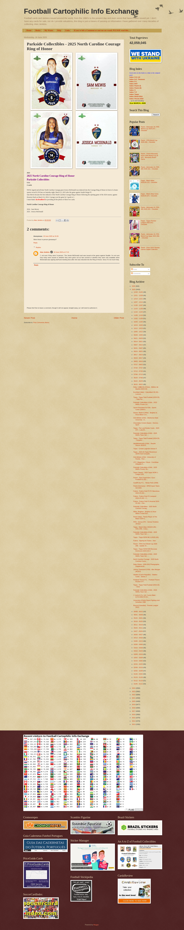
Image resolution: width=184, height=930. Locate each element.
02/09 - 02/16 (138, 667)
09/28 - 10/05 (138, 335)
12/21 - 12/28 (138, 295)
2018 (134, 708)
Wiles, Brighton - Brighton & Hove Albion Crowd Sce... (144, 512)
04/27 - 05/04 (138, 631)
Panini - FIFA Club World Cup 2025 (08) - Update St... (145, 544)
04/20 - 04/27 (138, 634)
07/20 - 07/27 (138, 368)
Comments (136, 273)
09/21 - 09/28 (138, 338)
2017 (134, 711)
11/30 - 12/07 (138, 305)
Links (67, 30)
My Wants (48, 30)
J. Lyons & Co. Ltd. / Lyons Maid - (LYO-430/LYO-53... (144, 596)
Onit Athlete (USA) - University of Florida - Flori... (144, 458)
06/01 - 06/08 (138, 615)
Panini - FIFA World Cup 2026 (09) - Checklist (149, 141)
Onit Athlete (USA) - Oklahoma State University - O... (145, 418)
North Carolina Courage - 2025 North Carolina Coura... (146, 560)
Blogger (96, 925)
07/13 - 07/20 (138, 371)
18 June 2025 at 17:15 (61, 252)
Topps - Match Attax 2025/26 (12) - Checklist (149, 181)
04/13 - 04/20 (138, 638)
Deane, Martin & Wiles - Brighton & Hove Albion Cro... (145, 413)
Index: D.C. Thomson (137, 79)
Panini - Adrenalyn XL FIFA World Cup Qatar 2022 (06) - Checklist (150, 236)
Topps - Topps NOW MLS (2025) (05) (146, 537)
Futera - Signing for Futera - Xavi (144, 540)
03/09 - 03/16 (138, 654)
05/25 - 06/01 (138, 618)
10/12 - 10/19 (138, 328)
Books (38, 30)
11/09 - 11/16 (138, 315)
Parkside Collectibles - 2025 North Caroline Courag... (145, 507)
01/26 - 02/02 (138, 674)
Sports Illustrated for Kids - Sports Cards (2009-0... (144, 408)
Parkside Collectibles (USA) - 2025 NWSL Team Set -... (145, 434)
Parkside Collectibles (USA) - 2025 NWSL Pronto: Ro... (145, 468)
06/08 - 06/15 (138, 611)
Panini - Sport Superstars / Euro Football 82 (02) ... (144, 478)
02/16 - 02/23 (138, 664)
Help (59, 30)
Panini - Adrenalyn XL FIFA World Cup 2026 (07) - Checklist (150, 128)
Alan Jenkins (44, 252)
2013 (134, 724)
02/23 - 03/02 (138, 661)
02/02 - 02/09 (138, 671)
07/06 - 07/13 (138, 374)
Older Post (119, 318)
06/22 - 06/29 (138, 381)
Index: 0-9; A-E (135, 77)
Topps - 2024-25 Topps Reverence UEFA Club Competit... (145, 453)
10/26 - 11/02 (138, 322)
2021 (134, 698)
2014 (134, 721)
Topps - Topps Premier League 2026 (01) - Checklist (148, 222)
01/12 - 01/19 (138, 680)
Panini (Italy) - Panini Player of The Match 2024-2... (145, 517)
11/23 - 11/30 (138, 308)
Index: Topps (134, 94)
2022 (134, 694)
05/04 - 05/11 (138, 628)
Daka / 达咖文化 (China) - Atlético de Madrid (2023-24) (145, 388)
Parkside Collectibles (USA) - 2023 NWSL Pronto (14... (145, 403)
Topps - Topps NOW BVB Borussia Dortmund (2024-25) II (145, 550)
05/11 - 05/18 (138, 625)
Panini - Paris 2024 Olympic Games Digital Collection (150, 248)
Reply (35, 243)
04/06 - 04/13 (138, 641)
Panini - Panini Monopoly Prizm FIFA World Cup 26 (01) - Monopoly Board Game (149, 156)
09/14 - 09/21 (138, 341)
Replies (38, 247)
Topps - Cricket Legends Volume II (145, 448)
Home (28, 30)
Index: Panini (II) (135, 88)
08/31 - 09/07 (138, 348)
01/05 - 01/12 (138, 684)
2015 (134, 718)
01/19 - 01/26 (138, 677)
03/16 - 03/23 (138, 651)
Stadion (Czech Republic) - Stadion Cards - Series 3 (145, 575)
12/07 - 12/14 (138, 302)
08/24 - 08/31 (138, 351)
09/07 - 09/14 (138, 345)
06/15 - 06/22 (138, 384)
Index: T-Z (133, 92)
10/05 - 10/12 (138, 331)
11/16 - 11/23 (138, 312)
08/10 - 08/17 (138, 358)
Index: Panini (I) (135, 86)
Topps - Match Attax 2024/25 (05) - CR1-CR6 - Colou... (145, 528)
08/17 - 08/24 (138, 355)
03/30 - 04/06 (138, 644)
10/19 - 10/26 (138, 325)
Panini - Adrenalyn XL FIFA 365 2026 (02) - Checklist (150, 168)
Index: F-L (133, 81)
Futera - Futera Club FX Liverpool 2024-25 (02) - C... (144, 497)
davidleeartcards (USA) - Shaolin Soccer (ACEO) (144, 444)
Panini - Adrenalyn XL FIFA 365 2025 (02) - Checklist (150, 208)
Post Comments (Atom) (41, 322)
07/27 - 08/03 (138, 364)
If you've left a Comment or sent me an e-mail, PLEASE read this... (102, 30)
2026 (134, 286)
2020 (134, 701)
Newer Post (29, 318)
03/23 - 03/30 (138, 648)
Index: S (132, 90)
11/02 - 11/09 (138, 318)
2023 (134, 691)
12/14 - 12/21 (138, 299)
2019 (134, 704)
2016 (134, 714)
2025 (134, 289)
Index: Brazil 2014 (136, 96)
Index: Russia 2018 (136, 98)
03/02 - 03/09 (138, 657)
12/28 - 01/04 (138, 292)
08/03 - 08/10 (138, 361)
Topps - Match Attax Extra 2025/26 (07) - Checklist (149, 194)
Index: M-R (133, 84)
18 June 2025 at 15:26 (51, 236)
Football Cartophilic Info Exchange (81, 11)
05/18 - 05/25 (138, 621)
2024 (134, 688)
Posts (134, 269)
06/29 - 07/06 (138, 378)
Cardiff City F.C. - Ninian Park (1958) (145, 483)
